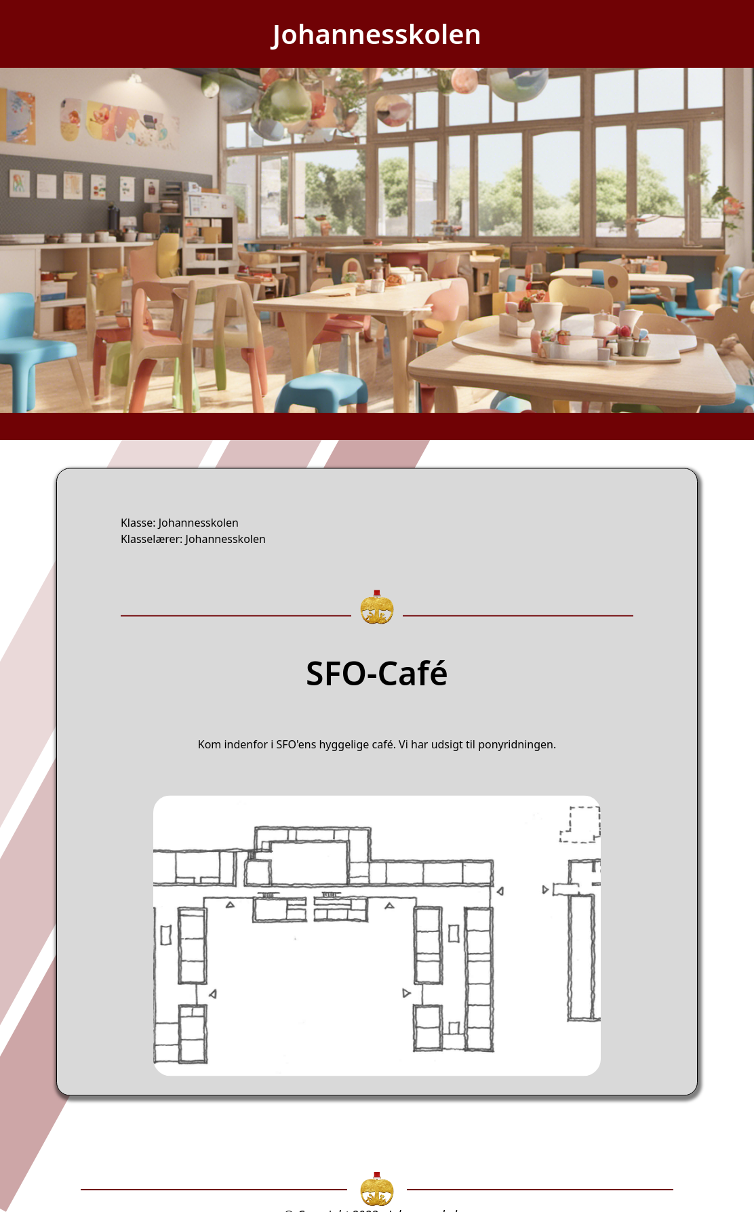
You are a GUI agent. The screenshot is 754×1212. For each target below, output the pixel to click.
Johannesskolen (377, 33)
